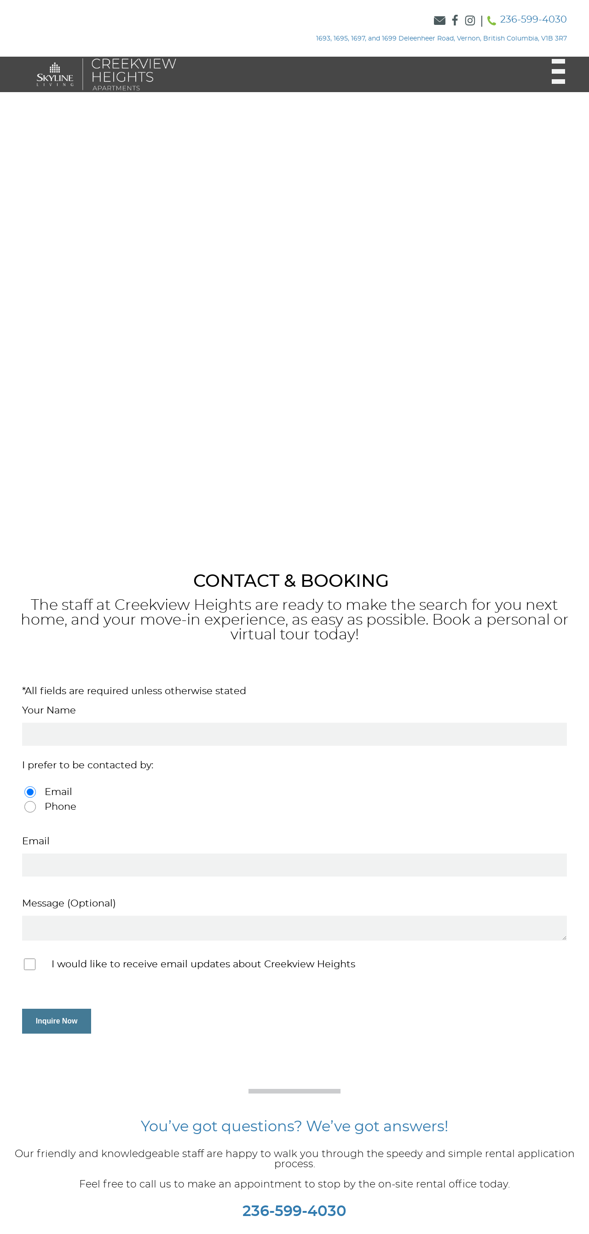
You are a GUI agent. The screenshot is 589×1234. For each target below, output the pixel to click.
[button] (553, 71)
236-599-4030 (533, 19)
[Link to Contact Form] (439, 21)
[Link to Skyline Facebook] (454, 21)
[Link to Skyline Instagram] (470, 21)
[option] (294, 303)
